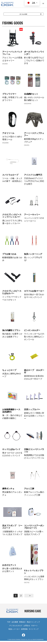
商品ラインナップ (33, 623)
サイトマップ (33, 630)
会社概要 (15, 623)
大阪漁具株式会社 (7, 4)
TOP (8, 623)
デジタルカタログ (15, 627)
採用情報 (24, 630)
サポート (34, 627)
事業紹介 (22, 623)
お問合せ (27, 627)
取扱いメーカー (14, 630)
